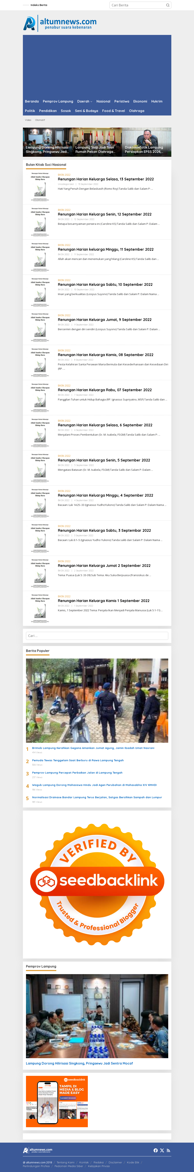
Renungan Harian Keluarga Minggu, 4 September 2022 (106, 495)
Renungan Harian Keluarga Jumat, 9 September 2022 (105, 319)
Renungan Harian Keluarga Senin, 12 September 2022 (105, 214)
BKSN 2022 (64, 174)
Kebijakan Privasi (99, 1166)
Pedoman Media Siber (69, 1166)
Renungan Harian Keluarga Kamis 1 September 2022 (104, 600)
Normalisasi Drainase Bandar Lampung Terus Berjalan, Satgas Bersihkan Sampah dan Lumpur (97, 797)
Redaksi (99, 1162)
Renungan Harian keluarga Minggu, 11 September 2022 (106, 249)
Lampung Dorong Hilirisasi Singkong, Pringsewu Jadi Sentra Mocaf (47, 149)
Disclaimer (115, 1162)
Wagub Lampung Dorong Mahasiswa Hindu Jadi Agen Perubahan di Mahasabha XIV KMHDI (94, 785)
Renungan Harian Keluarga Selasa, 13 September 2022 (106, 179)
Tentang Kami (65, 1162)
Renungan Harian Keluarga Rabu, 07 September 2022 (105, 390)
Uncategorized (66, 184)
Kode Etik (133, 1162)
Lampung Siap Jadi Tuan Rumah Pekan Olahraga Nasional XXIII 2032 (94, 149)
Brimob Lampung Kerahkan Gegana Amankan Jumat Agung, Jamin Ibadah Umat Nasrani (93, 748)
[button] (167, 5)
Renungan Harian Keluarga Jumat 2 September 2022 (105, 565)
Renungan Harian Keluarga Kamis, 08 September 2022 (106, 354)
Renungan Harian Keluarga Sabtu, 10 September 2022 (106, 284)
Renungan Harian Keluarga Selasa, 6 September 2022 (106, 425)
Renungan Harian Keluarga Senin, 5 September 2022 (104, 460)
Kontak (84, 1162)
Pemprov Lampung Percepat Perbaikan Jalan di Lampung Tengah (77, 772)
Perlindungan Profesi (36, 1166)
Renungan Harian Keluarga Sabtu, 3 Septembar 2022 (105, 530)
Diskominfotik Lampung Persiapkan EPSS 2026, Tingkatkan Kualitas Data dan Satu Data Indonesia (145, 149)
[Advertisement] (97, 66)
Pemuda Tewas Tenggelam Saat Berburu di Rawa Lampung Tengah (78, 760)
